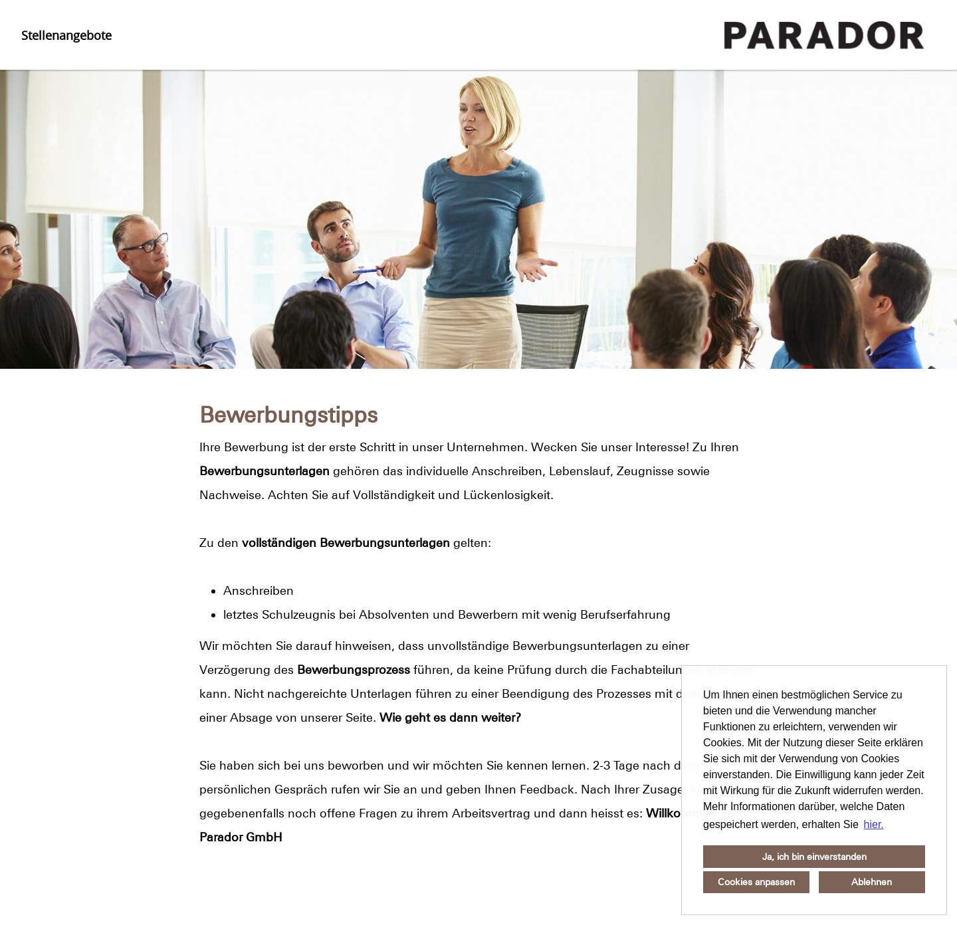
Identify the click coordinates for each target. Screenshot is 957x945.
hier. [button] (874, 824)
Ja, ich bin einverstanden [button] (814, 856)
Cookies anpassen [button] (756, 882)
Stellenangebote (66, 35)
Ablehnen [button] (871, 882)
